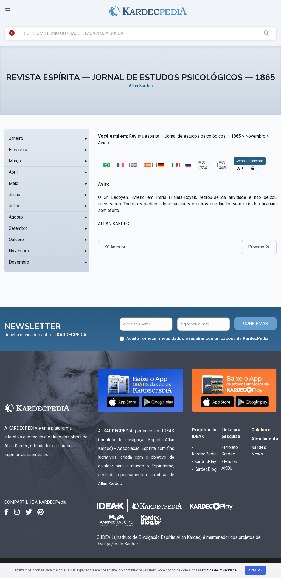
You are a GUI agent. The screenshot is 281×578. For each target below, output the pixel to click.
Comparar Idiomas (250, 161)
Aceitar (255, 570)
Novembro (19, 250)
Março (15, 160)
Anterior (115, 247)
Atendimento (264, 438)
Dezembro (19, 262)
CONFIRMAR (255, 323)
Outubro (16, 239)
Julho (14, 205)
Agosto (16, 217)
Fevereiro (18, 149)
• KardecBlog (204, 469)
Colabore (261, 429)
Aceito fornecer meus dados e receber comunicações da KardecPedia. (197, 338)
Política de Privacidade (219, 570)
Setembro (18, 228)
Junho (14, 194)
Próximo (259, 247)
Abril (13, 172)
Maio (13, 183)
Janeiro (16, 138)
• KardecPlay (204, 461)
